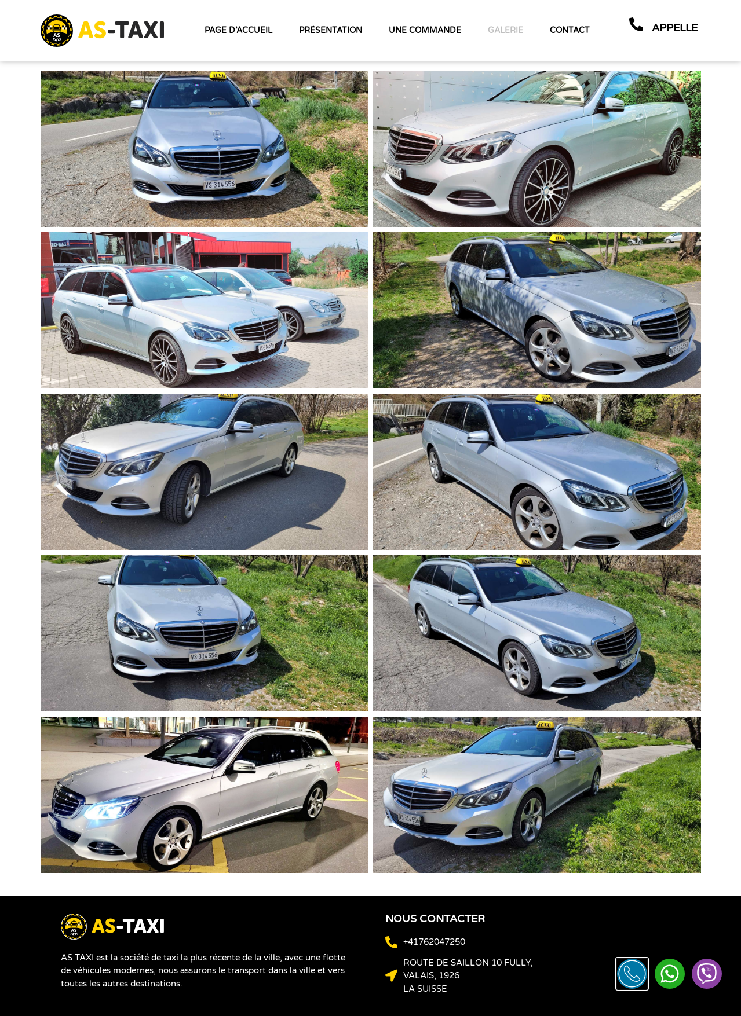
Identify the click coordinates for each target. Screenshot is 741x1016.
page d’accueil (238, 30)
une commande (425, 30)
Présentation (330, 30)
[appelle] (636, 24)
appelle (675, 27)
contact (570, 30)
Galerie (505, 30)
